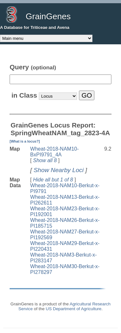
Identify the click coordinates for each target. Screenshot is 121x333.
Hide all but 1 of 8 (53, 179)
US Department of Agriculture (73, 308)
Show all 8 (45, 160)
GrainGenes (48, 16)
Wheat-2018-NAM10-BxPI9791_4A (54, 151)
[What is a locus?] (25, 141)
